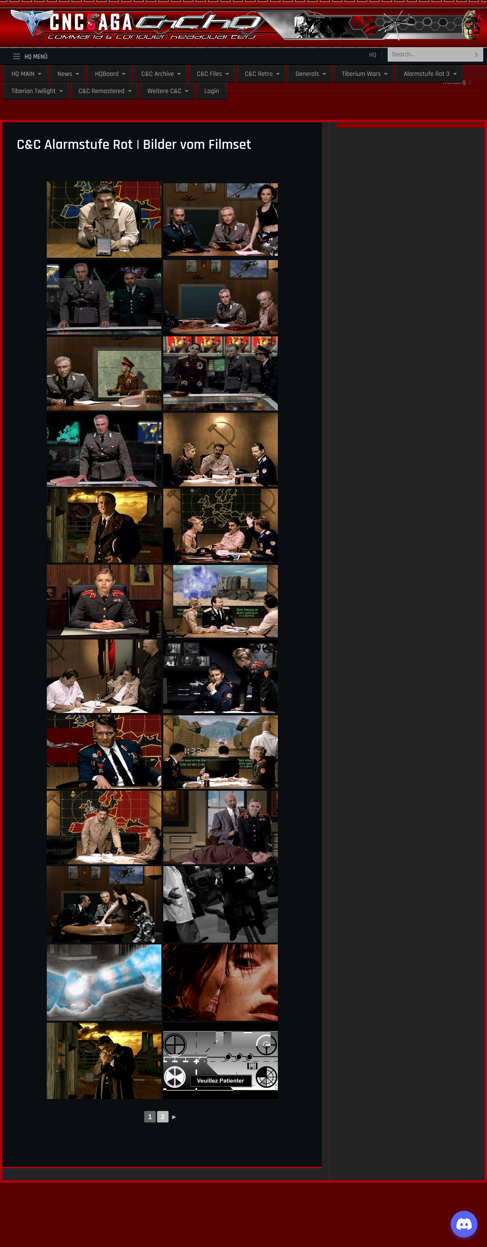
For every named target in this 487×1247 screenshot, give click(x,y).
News (64, 74)
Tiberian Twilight (33, 91)
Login (211, 91)
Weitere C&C (164, 91)
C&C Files (209, 74)
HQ (372, 55)
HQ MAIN (22, 74)
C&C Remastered (102, 91)
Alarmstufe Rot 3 (426, 74)
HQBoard (106, 74)
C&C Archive (157, 74)
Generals (307, 74)
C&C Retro (259, 74)
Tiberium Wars (361, 74)
